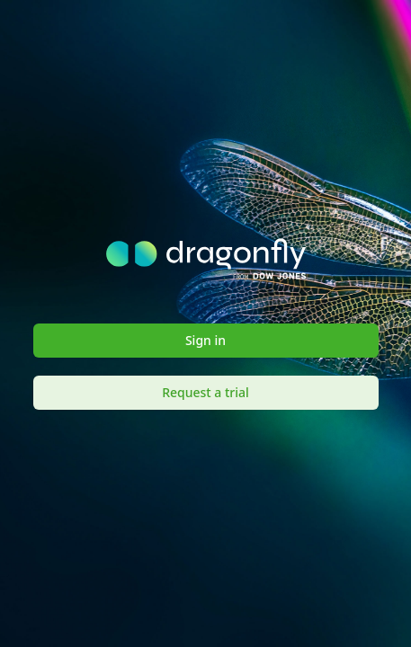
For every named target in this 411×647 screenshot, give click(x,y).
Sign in (205, 340)
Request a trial (205, 392)
